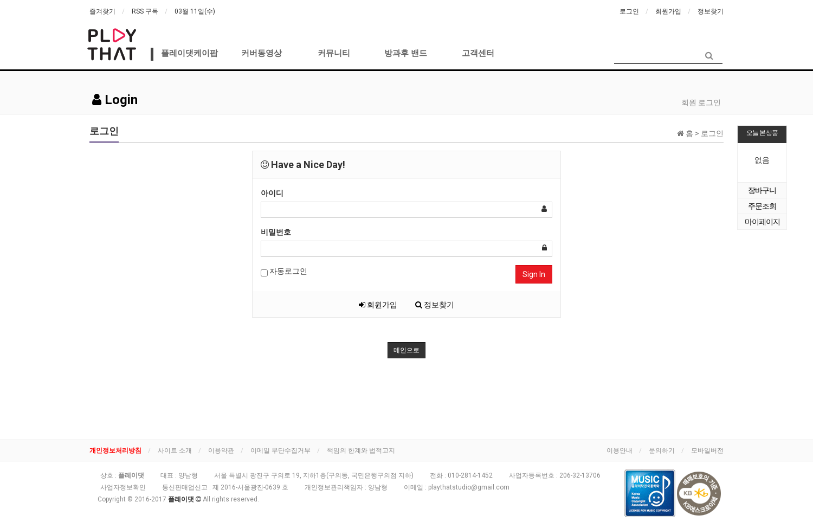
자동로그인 (284, 271)
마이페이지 (762, 221)
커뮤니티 (334, 53)
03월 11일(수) (195, 11)
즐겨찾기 (102, 11)
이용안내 (619, 450)
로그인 (629, 11)
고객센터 (478, 53)
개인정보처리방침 (115, 450)
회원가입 (668, 11)
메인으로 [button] (406, 350)
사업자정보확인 (123, 487)
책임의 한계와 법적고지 (361, 450)
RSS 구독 (145, 11)
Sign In (533, 274)
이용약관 (221, 450)
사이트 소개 (175, 450)
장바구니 (762, 190)
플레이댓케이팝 (189, 53)
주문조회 (762, 206)
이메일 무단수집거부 (280, 450)
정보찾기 (711, 11)
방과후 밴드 (405, 53)
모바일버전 (707, 450)
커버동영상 (261, 53)
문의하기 (662, 450)
